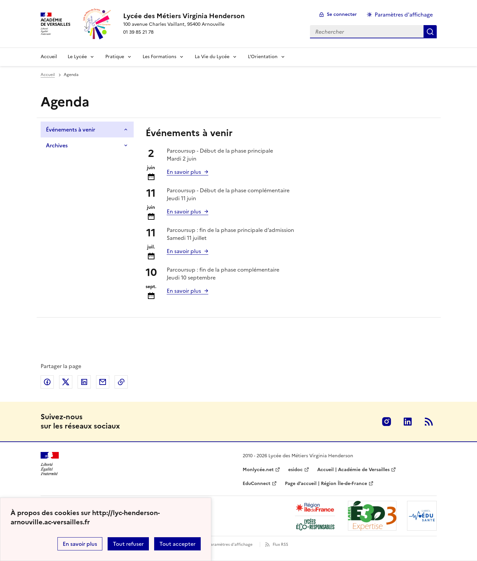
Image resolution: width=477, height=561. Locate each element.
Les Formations (159, 56)
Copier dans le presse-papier (121, 382)
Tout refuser (128, 544)
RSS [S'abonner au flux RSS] (429, 422)
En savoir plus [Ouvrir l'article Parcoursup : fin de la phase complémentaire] (184, 291)
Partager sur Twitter (65, 382)
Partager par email (102, 382)
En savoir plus (80, 544)
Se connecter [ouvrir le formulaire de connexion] (342, 14)
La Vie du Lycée (212, 56)
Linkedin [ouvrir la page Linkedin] (408, 422)
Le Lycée (77, 56)
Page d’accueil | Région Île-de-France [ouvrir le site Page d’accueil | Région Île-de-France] (326, 483)
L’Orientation (263, 56)
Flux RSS (280, 544)
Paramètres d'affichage (230, 544)
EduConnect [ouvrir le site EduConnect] (256, 483)
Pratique (114, 56)
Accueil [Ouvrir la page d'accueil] (48, 75)
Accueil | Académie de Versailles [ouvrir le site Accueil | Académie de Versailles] (353, 469)
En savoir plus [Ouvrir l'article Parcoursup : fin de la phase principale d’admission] (184, 251)
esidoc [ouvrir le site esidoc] (295, 469)
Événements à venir (70, 129)
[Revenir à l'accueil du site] (50, 463)
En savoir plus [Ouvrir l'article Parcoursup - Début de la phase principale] (184, 172)
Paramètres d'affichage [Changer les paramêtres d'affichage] (404, 15)
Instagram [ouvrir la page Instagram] (386, 422)
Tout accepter (177, 544)
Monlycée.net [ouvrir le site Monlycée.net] (258, 469)
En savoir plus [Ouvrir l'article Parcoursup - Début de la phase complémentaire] (184, 211)
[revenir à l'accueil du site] (184, 15)
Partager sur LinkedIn (84, 382)
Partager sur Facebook (47, 382)
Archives (57, 145)
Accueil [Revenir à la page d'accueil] (49, 56)
